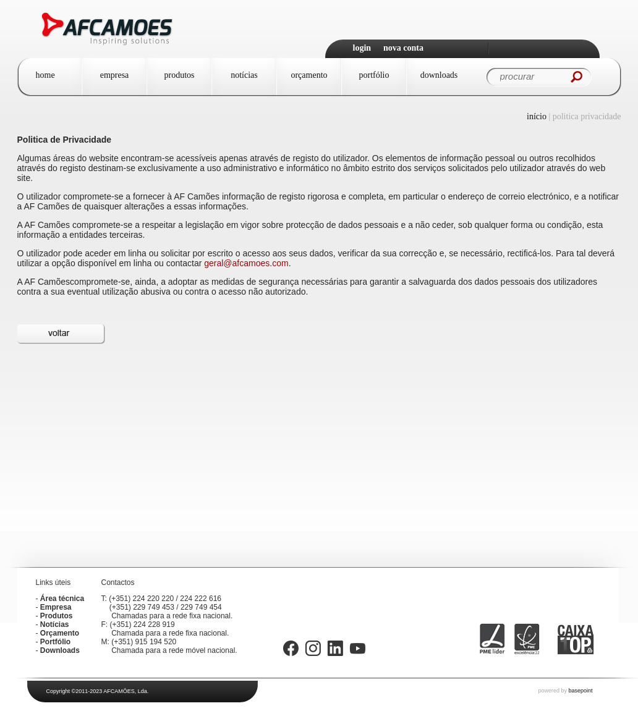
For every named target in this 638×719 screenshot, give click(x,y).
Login (362, 48)
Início (537, 116)
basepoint (580, 690)
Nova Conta (403, 48)
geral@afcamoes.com (246, 263)
